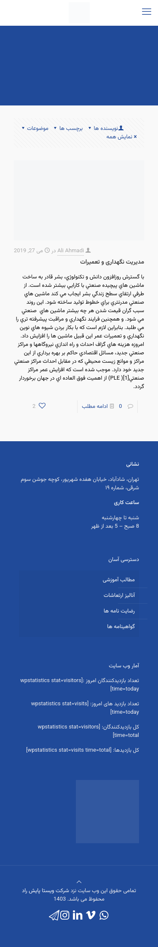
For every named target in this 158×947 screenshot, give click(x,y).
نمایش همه (122, 137)
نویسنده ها (105, 128)
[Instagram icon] (64, 916)
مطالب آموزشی (119, 580)
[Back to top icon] (79, 882)
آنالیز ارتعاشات (119, 595)
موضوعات (34, 128)
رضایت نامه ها (119, 611)
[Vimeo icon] (91, 916)
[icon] (54, 916)
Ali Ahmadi (70, 251)
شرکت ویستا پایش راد (45, 891)
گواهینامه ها (121, 627)
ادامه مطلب (94, 406)
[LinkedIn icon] (77, 916)
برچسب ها (68, 128)
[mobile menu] (146, 12)
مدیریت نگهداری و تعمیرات (112, 262)
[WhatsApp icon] (104, 916)
